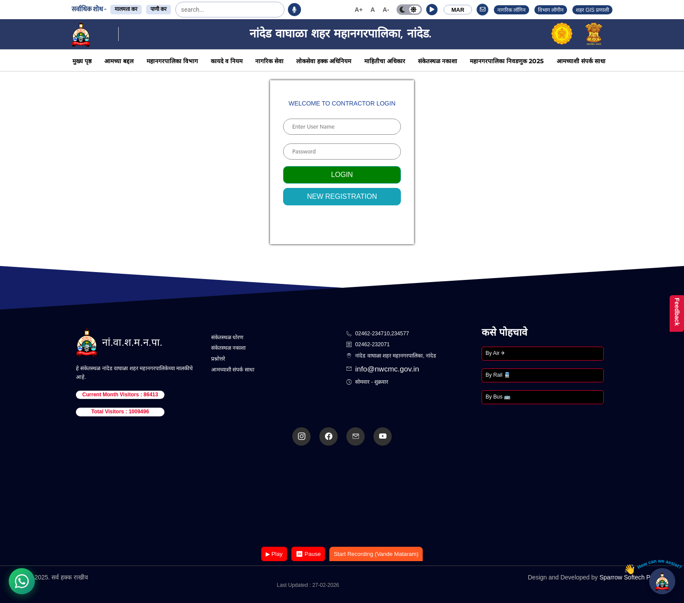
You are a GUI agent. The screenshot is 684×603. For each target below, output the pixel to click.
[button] (432, 9)
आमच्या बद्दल (118, 61)
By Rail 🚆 (498, 375)
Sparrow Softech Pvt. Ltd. (634, 577)
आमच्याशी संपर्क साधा (581, 61)
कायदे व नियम (227, 61)
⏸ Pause (308, 554)
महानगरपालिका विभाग (172, 61)
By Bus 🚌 (498, 397)
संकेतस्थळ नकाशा (437, 61)
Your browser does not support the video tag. (342, 497)
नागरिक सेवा (269, 61)
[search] (203, 9)
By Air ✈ (495, 353)
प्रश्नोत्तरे (218, 359)
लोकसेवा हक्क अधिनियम (323, 61)
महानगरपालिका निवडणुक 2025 (507, 61)
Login (342, 174)
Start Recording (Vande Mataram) (376, 554)
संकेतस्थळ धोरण (227, 337)
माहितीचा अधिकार (384, 61)
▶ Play (274, 554)
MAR (458, 10)
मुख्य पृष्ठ (82, 61)
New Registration (342, 196)
